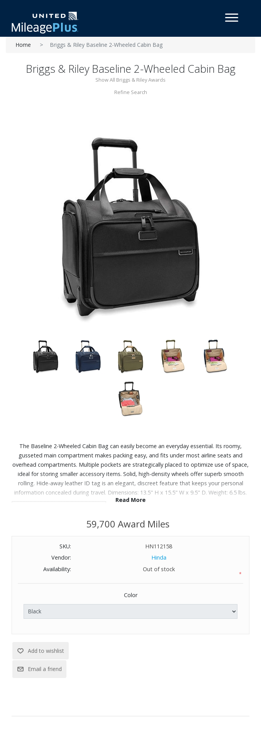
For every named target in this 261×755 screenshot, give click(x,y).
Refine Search (130, 92)
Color (130, 595)
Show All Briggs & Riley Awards (130, 79)
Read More (130, 499)
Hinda (158, 557)
